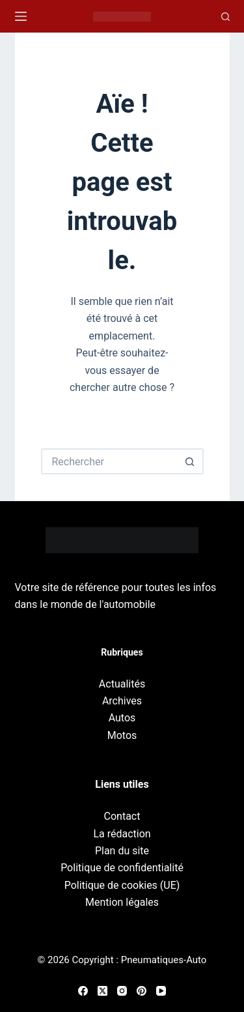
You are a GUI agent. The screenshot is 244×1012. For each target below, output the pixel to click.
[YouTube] (161, 991)
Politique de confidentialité (122, 867)
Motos (122, 735)
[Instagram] (122, 991)
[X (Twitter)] (102, 991)
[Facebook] (83, 991)
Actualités (122, 684)
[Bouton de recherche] (191, 461)
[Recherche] (225, 16)
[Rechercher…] (109, 461)
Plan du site (122, 851)
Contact (122, 816)
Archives (122, 701)
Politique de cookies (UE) (122, 885)
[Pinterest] (141, 991)
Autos (122, 718)
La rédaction (121, 834)
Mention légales (122, 902)
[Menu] (21, 16)
